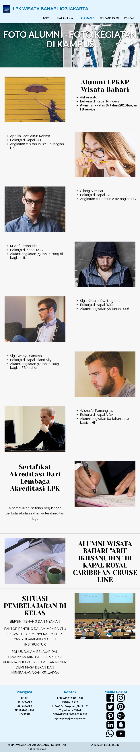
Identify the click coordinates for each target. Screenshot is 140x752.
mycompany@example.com (70, 718)
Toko (47, 20)
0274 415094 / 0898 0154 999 (70, 714)
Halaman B (86, 20)
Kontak (129, 20)
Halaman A (65, 20)
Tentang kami (109, 20)
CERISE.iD (113, 744)
